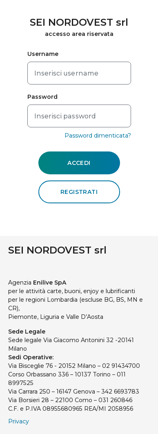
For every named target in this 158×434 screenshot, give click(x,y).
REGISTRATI (79, 192)
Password (42, 96)
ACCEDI (79, 163)
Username (43, 54)
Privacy (18, 421)
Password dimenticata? (98, 135)
